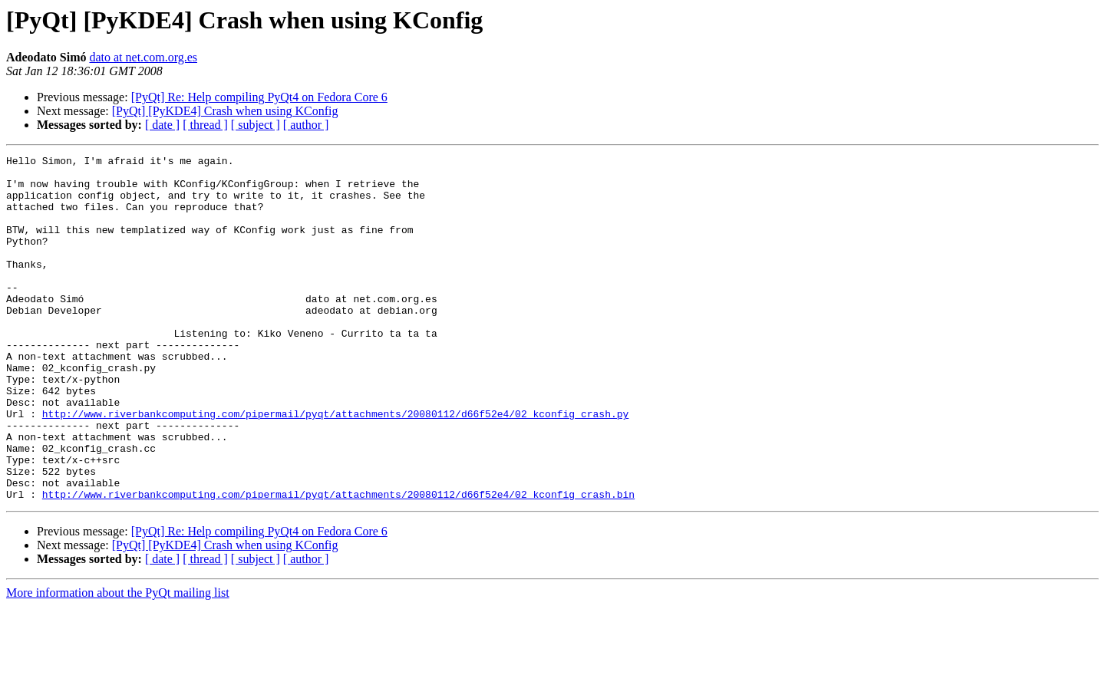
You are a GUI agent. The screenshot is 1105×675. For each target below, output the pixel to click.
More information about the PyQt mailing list (117, 661)
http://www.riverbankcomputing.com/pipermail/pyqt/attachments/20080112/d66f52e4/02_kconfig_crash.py (335, 466)
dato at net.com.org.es (143, 57)
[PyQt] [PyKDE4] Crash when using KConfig (225, 110)
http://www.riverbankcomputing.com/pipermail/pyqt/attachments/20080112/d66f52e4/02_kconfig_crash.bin (338, 563)
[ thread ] (205, 124)
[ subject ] (255, 124)
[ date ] (162, 124)
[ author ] (306, 124)
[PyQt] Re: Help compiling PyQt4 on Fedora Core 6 (259, 97)
